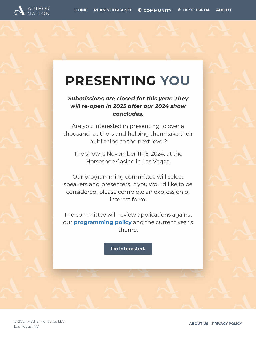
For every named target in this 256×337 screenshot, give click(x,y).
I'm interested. (128, 248)
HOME (81, 10)
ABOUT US (198, 324)
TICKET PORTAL (193, 10)
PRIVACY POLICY (227, 324)
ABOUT (224, 10)
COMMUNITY (154, 10)
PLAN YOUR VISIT (113, 10)
